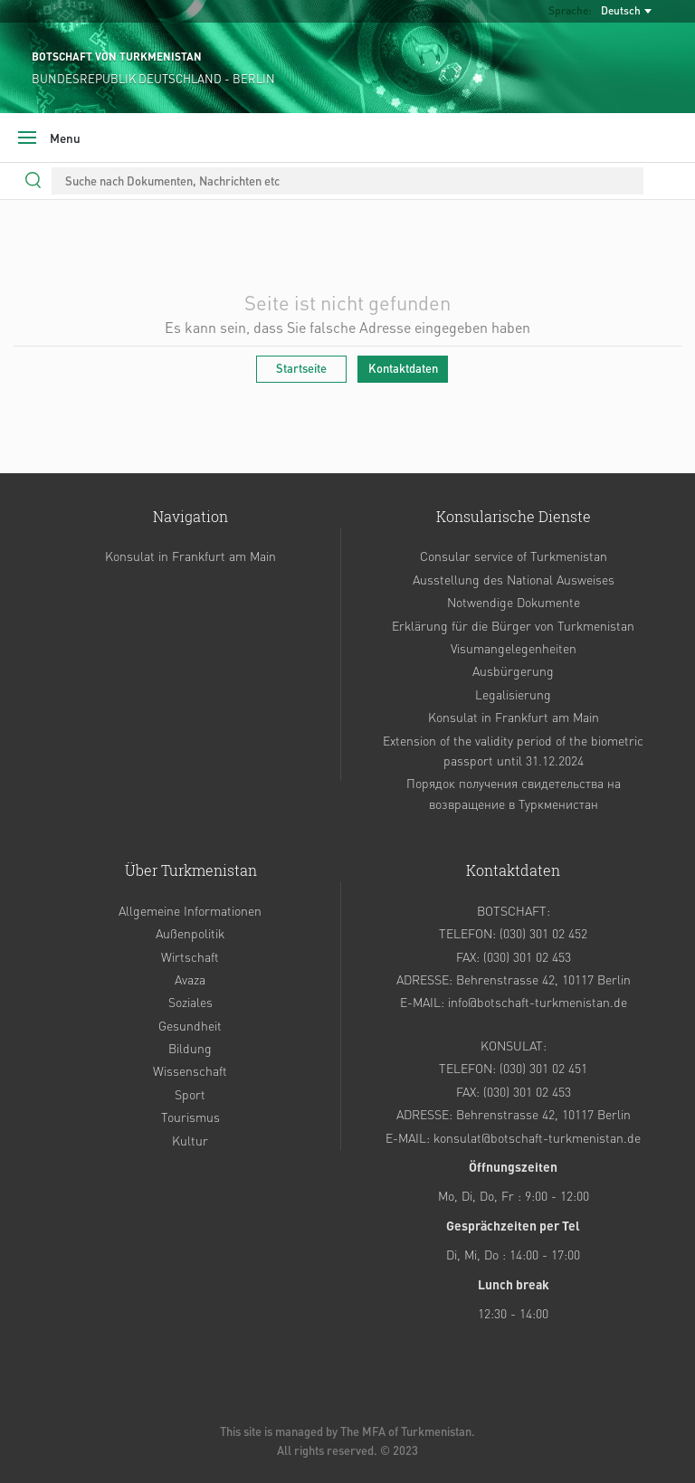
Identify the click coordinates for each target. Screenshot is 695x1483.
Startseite (301, 368)
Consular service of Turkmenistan (513, 555)
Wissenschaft (190, 1070)
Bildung (190, 1048)
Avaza (190, 979)
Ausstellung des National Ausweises (513, 579)
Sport (190, 1094)
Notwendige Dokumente (513, 602)
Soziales (190, 1001)
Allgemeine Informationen (190, 910)
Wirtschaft (190, 956)
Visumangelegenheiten (513, 648)
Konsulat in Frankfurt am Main (190, 555)
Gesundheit (190, 1025)
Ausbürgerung (513, 670)
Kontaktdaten (403, 368)
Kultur (190, 1140)
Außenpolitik (190, 933)
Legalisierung (513, 694)
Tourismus (190, 1116)
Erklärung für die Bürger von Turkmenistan (513, 625)
